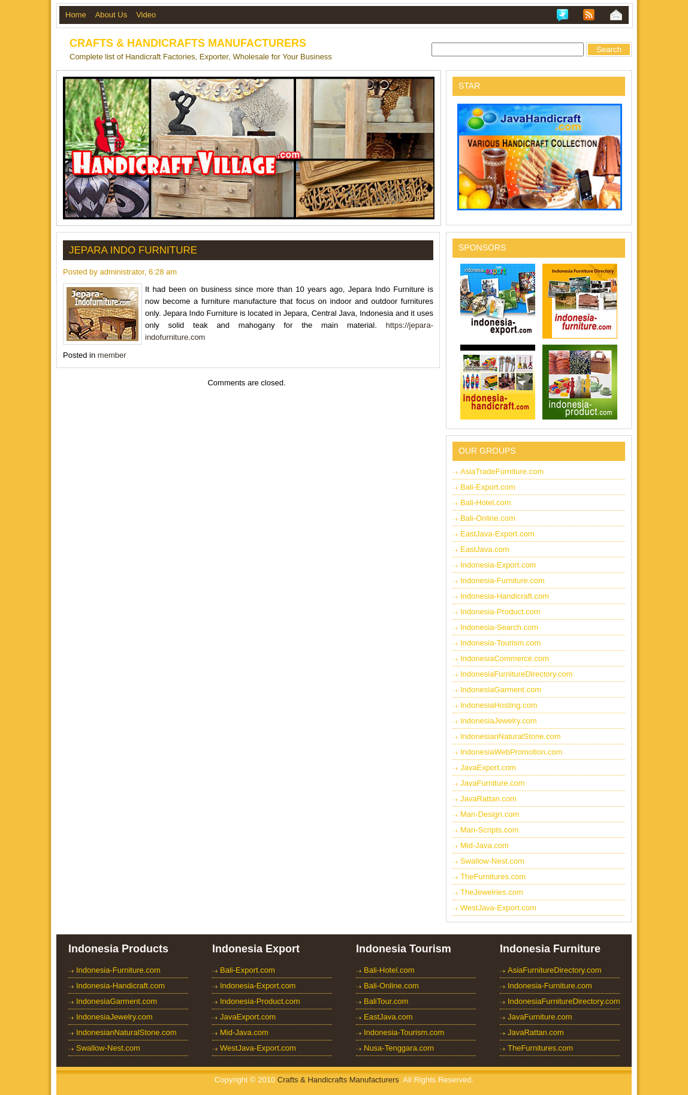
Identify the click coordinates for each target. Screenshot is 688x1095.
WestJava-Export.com (498, 907)
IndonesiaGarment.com (500, 689)
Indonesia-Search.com (499, 627)
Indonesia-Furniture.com (502, 580)
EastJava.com (484, 549)
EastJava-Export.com (497, 533)
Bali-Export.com (487, 486)
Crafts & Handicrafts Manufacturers (188, 43)
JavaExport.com (488, 767)
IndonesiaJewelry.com (498, 720)
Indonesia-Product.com (500, 611)
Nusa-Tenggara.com (399, 1047)
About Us (111, 14)
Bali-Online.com (487, 518)
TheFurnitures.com (493, 876)
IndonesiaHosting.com (499, 705)
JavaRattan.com (488, 798)
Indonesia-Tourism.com (500, 642)
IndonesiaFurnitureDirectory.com (516, 673)
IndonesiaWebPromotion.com (511, 751)
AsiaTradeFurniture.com (502, 471)
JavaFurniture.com (492, 783)
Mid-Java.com (484, 845)
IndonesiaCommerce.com (504, 658)
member (112, 355)
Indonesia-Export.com (498, 564)
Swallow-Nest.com (492, 860)
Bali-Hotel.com (485, 502)
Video (146, 14)
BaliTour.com (386, 1001)
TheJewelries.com (491, 892)
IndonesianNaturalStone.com (510, 736)
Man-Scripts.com (489, 829)
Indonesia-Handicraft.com (504, 596)
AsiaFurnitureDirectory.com (555, 970)
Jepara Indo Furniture (133, 250)
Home (75, 14)
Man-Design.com (489, 814)
